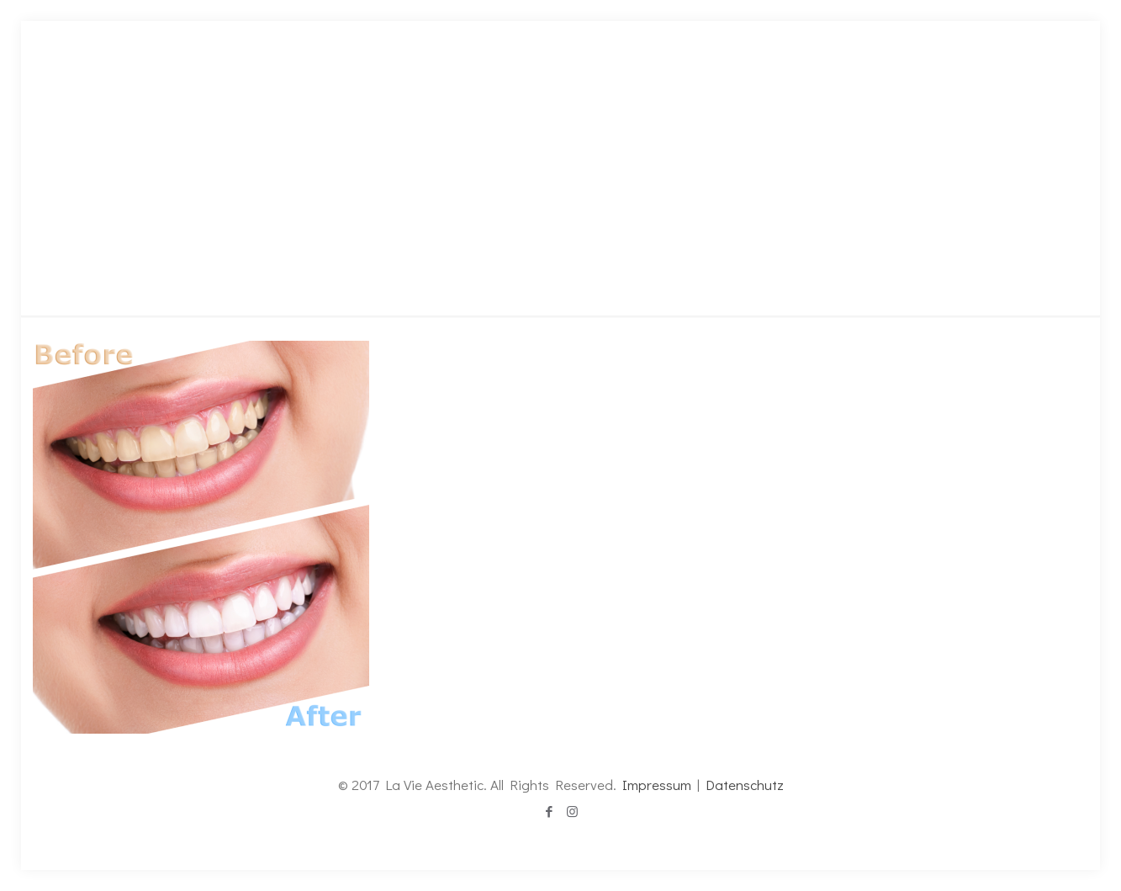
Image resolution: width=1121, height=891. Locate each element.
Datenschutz (745, 784)
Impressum (656, 784)
